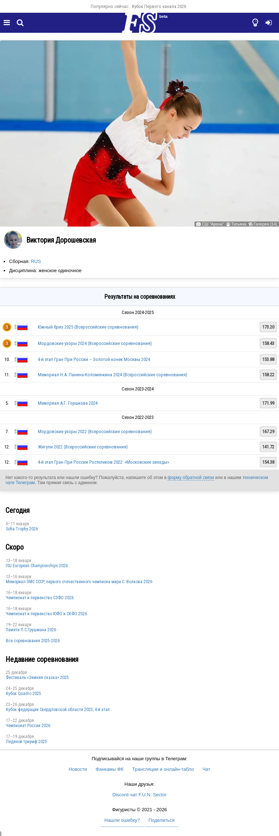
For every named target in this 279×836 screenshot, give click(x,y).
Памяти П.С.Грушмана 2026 (31, 629)
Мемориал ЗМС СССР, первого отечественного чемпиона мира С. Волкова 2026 (79, 581)
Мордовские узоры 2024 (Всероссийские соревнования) (95, 343)
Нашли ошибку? (122, 820)
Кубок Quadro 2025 (23, 693)
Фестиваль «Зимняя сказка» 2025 (37, 677)
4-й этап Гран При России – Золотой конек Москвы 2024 (94, 359)
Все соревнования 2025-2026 (33, 640)
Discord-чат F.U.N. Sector (140, 794)
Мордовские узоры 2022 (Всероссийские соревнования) (95, 431)
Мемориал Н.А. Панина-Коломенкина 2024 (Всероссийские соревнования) (112, 374)
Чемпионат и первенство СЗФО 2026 (40, 597)
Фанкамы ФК (109, 769)
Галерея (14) (265, 224)
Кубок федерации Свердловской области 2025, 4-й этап (58, 709)
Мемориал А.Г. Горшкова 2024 (68, 403)
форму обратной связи (191, 477)
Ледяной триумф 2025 (26, 741)
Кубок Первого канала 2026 (159, 6)
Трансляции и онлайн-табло (163, 769)
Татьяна (238, 224)
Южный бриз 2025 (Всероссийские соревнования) (88, 327)
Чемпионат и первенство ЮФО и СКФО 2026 (46, 613)
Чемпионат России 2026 (28, 725)
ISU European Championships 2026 (37, 565)
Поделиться (162, 820)
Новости (78, 769)
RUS (36, 261)
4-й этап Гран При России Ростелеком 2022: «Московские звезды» (103, 462)
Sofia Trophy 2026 (22, 528)
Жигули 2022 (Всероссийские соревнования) (83, 447)
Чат (207, 769)
